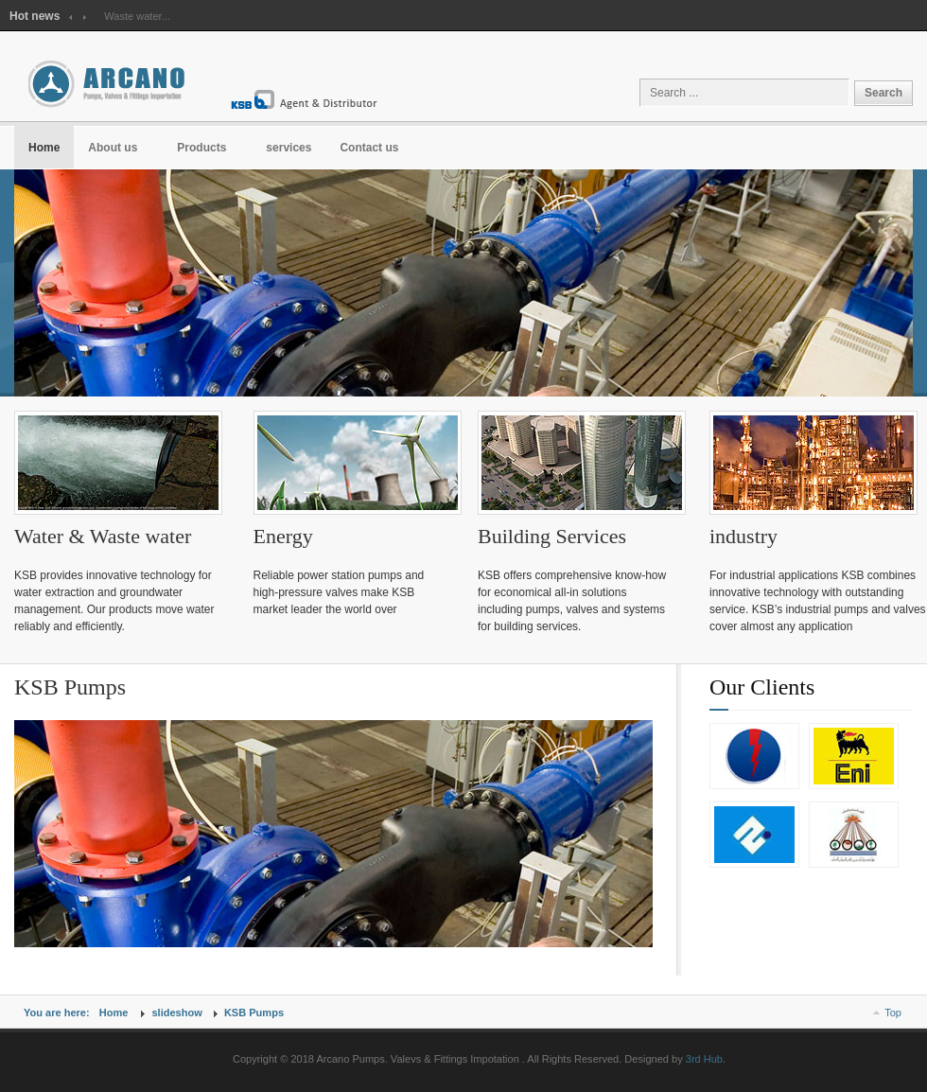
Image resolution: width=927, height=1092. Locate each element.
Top (892, 1012)
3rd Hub (704, 1059)
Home (114, 1012)
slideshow (176, 1012)
